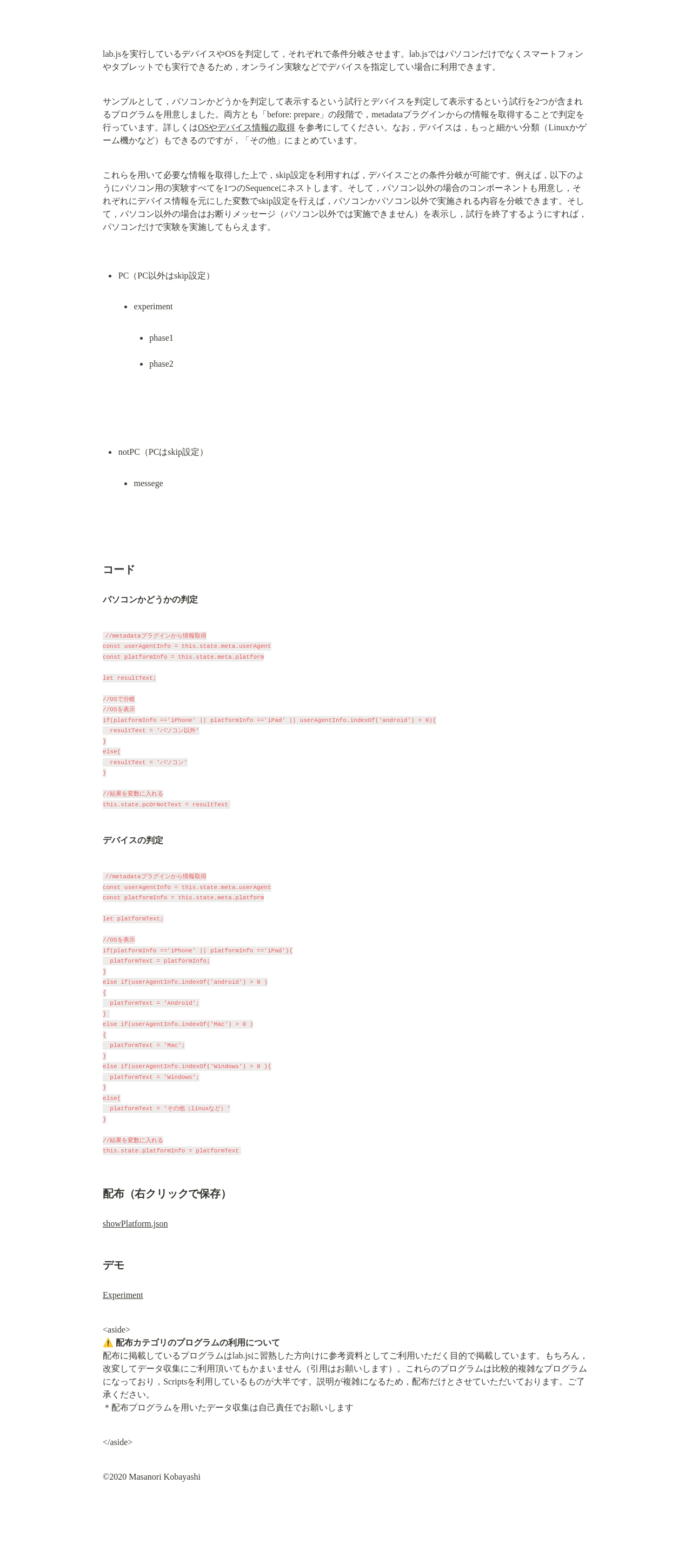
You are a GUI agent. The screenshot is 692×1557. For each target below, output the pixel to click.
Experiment (123, 1295)
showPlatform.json (135, 1223)
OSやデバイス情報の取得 (246, 127)
